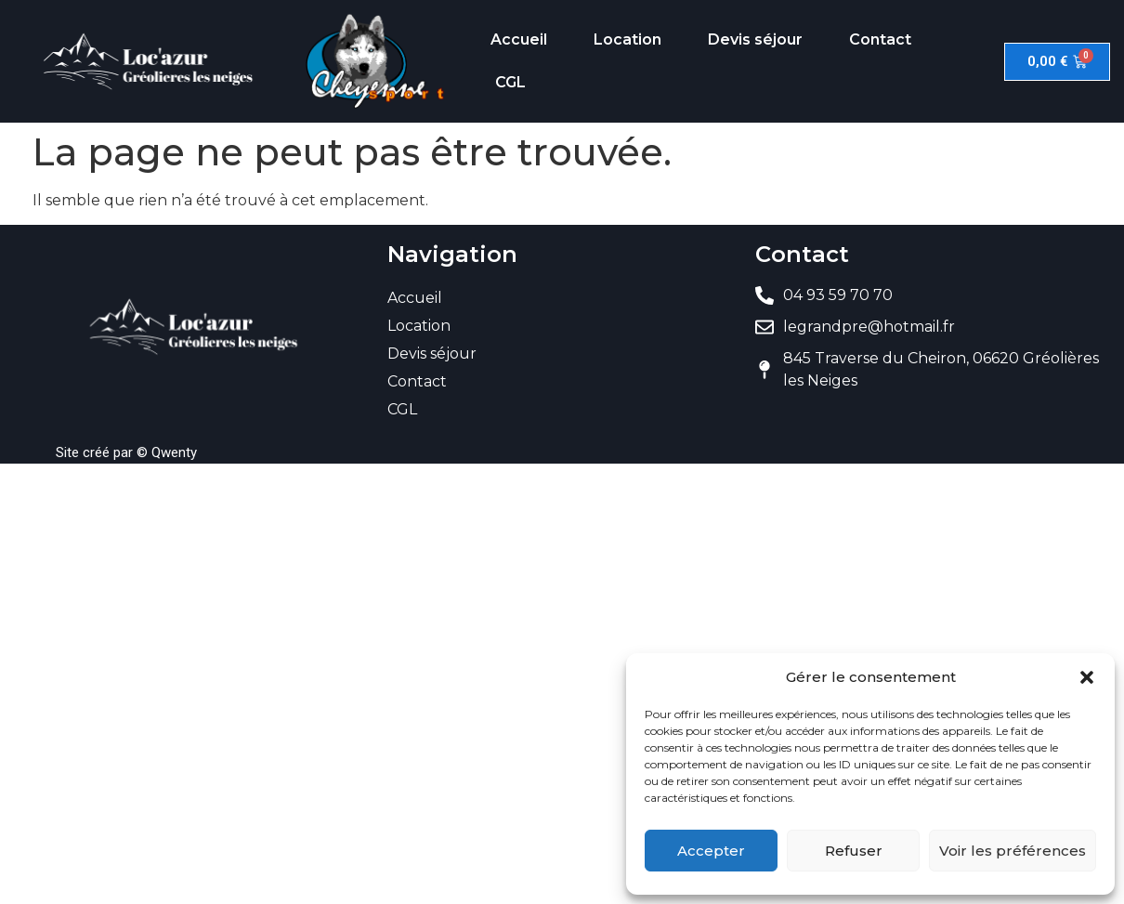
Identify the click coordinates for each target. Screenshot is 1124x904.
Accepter (711, 850)
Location (627, 39)
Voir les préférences (1012, 850)
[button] (1087, 677)
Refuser (853, 850)
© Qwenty (167, 452)
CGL (510, 82)
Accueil (518, 39)
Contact (880, 39)
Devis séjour (755, 39)
